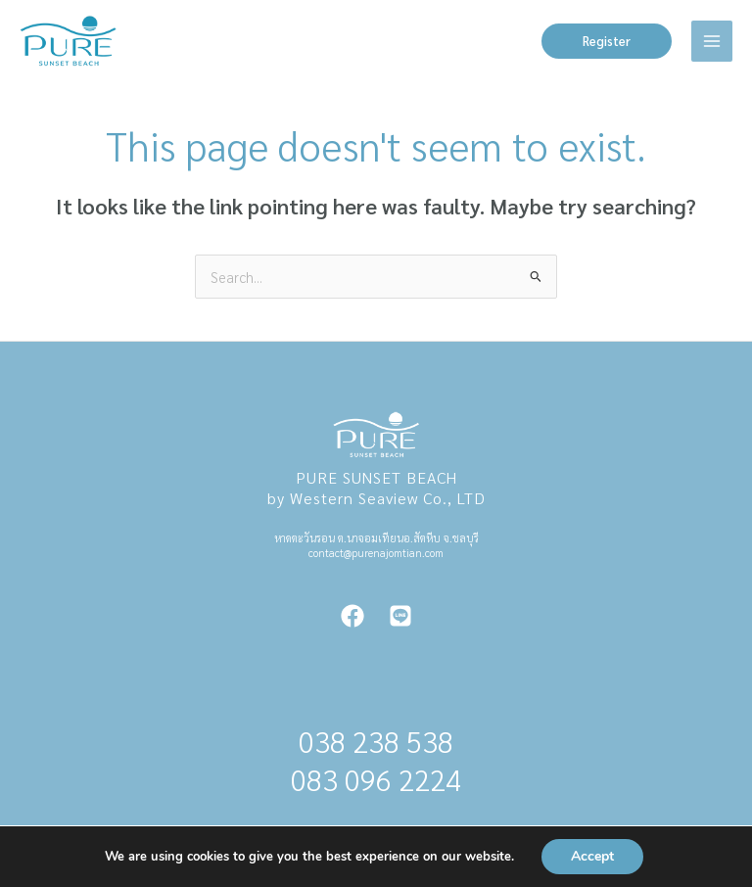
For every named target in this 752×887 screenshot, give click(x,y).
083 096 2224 (376, 780)
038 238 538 (376, 741)
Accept (592, 856)
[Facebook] (352, 616)
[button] (606, 41)
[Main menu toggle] (711, 41)
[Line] (400, 616)
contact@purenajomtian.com (376, 552)
